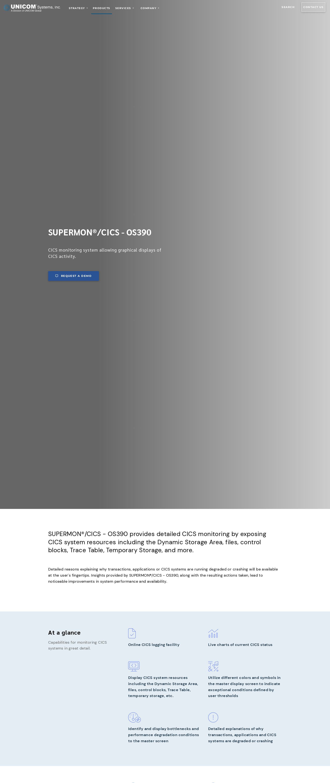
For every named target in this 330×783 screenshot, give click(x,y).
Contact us (313, 7)
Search (288, 7)
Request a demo (73, 275)
